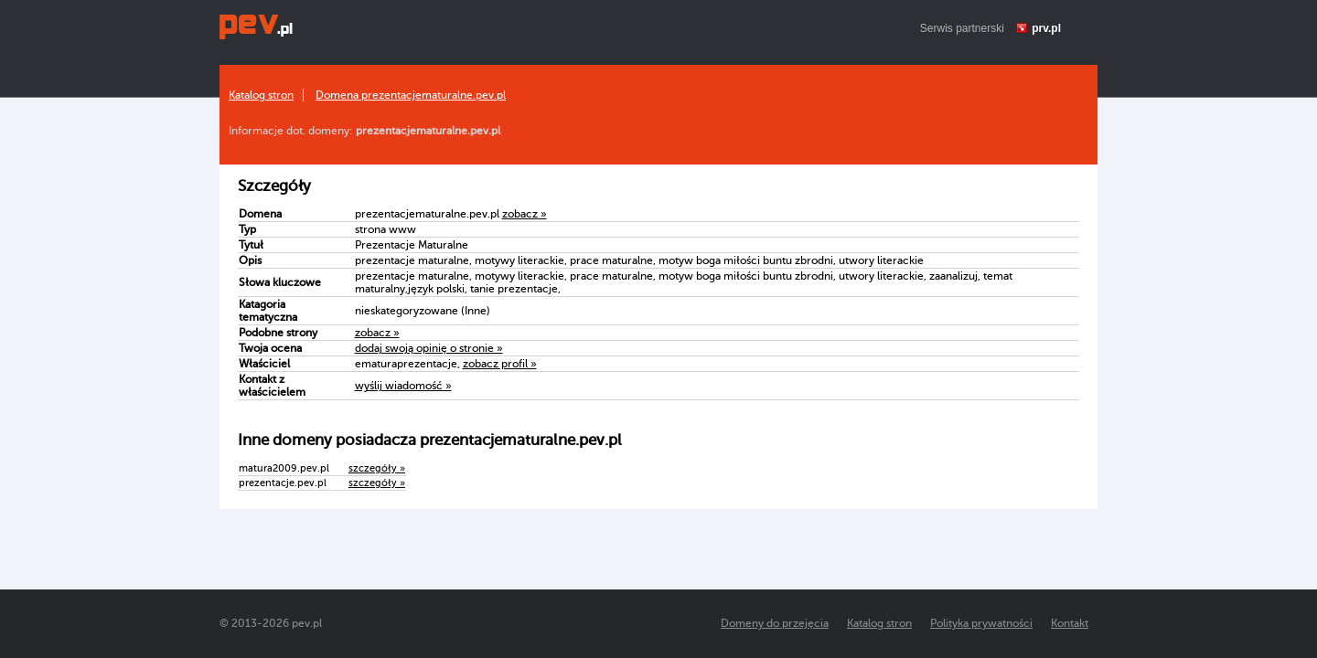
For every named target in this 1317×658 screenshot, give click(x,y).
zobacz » (524, 213)
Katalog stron (261, 95)
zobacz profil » (500, 363)
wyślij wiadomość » (403, 385)
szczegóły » (376, 468)
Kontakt (1069, 623)
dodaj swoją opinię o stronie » (429, 348)
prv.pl (1046, 28)
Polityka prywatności (981, 623)
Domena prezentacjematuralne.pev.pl (411, 95)
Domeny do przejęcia (775, 623)
